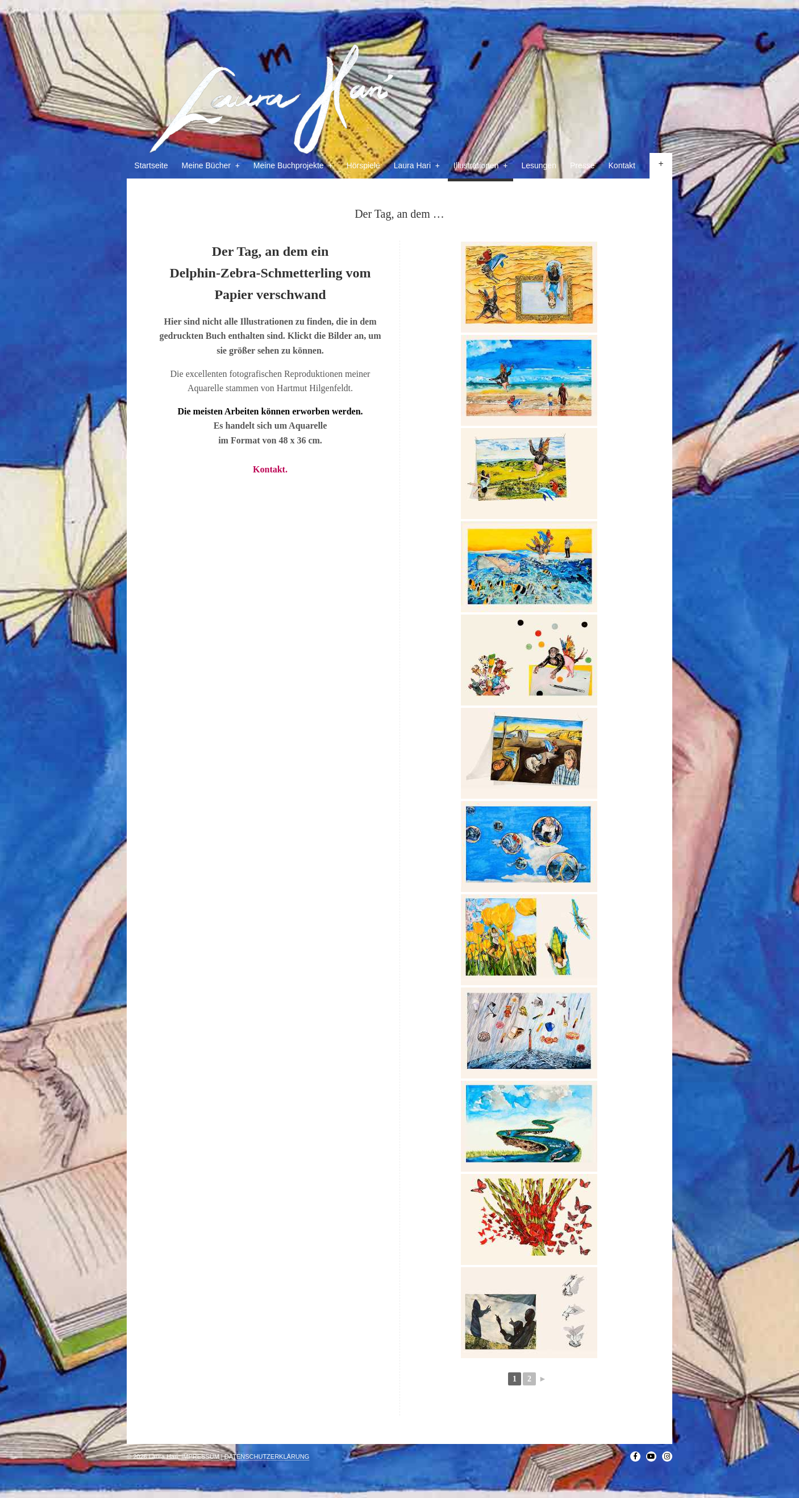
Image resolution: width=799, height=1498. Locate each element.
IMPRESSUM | (202, 1456)
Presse (582, 165)
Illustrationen (480, 165)
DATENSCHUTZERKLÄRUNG (267, 1456)
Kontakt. (270, 469)
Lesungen (538, 165)
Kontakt (622, 165)
